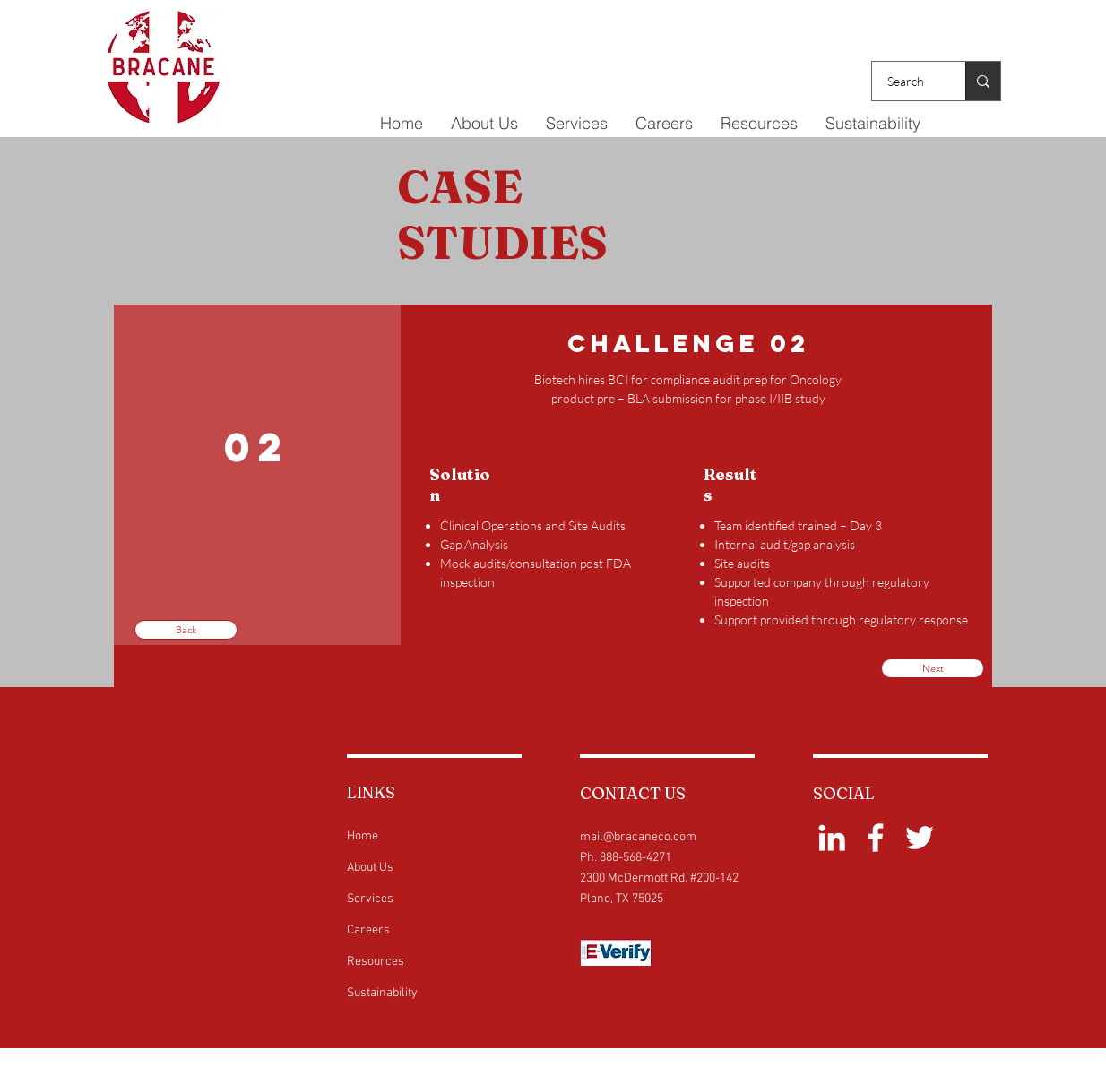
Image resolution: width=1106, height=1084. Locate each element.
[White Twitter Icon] (919, 837)
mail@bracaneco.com (638, 837)
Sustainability (382, 993)
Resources (375, 961)
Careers (368, 930)
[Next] (932, 668)
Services (370, 899)
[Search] (907, 81)
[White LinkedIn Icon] (832, 837)
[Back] (186, 630)
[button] (576, 123)
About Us (370, 867)
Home (362, 836)
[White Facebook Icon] (875, 837)
